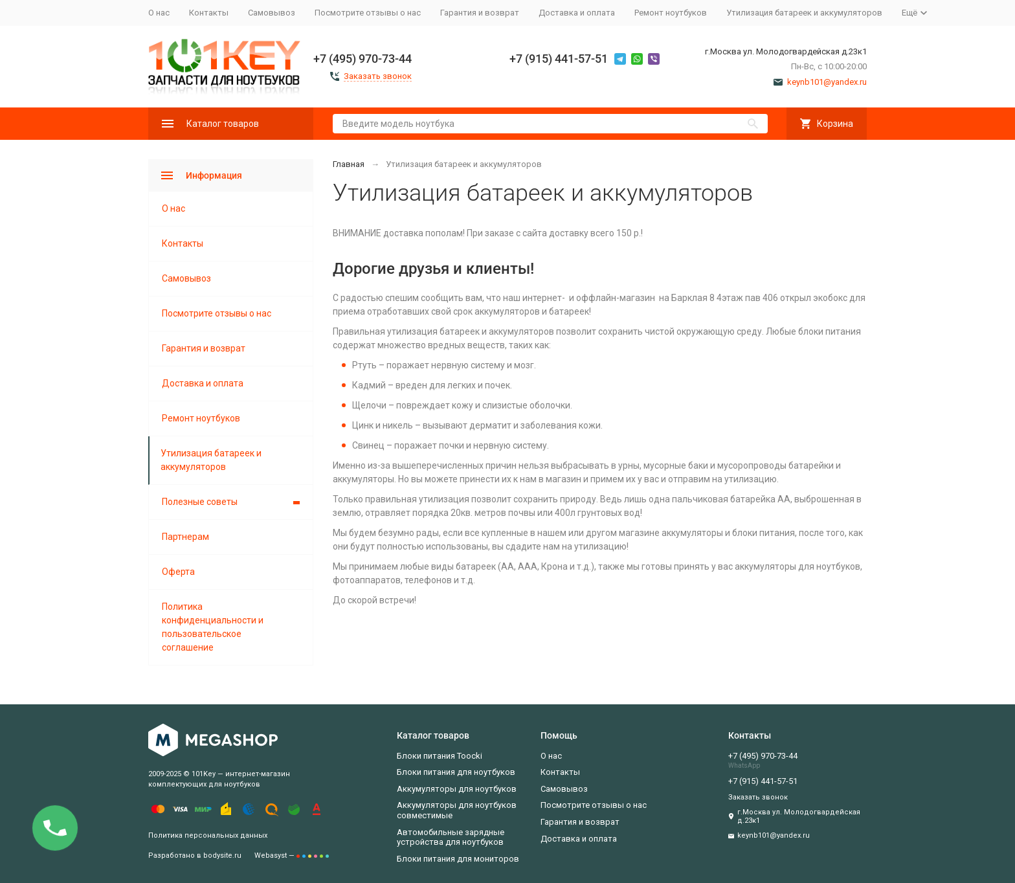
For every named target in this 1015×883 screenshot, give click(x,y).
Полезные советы (200, 502)
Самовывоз (271, 12)
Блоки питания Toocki (439, 756)
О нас (159, 12)
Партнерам (185, 536)
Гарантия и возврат (479, 12)
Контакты (209, 12)
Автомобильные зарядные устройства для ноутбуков (450, 837)
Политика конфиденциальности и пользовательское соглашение (212, 627)
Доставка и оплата (577, 12)
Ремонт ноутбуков (670, 12)
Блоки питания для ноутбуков (456, 772)
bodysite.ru (222, 855)
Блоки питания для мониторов (458, 859)
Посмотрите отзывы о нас (368, 12)
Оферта (178, 571)
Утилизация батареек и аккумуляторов (804, 12)
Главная (348, 164)
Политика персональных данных (207, 835)
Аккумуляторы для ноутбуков (457, 789)
